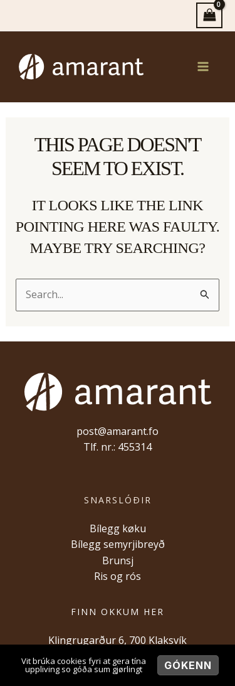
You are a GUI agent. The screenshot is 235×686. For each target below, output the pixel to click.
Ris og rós (117, 576)
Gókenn (188, 665)
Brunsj (117, 560)
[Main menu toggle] (203, 66)
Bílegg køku (118, 528)
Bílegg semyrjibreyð (118, 544)
